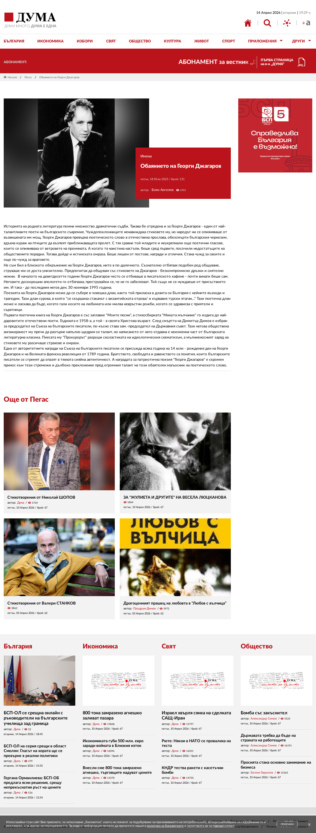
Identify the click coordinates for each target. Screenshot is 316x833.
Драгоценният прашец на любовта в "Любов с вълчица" (174, 603)
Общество (257, 646)
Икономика (100, 646)
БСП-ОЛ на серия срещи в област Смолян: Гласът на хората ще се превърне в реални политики (35, 750)
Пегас (28, 77)
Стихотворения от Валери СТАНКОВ (41, 603)
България (18, 646)
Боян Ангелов (163, 190)
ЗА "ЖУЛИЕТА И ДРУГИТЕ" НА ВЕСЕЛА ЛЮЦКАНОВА (174, 497)
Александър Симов (264, 718)
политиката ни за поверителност (211, 826)
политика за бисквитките (165, 826)
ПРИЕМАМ (287, 824)
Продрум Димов (144, 608)
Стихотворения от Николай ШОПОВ (41, 497)
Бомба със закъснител (264, 713)
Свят (169, 646)
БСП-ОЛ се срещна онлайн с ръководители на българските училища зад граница (36, 718)
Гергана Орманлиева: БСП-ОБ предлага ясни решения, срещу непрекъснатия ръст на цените (32, 782)
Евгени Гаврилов (262, 772)
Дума (20, 502)
